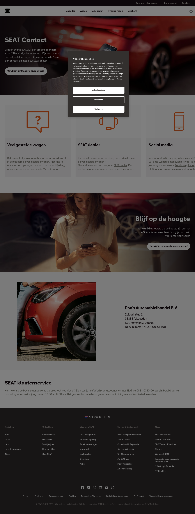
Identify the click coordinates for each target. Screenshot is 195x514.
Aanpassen (98, 99)
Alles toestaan (98, 90)
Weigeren (98, 109)
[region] (98, 84)
